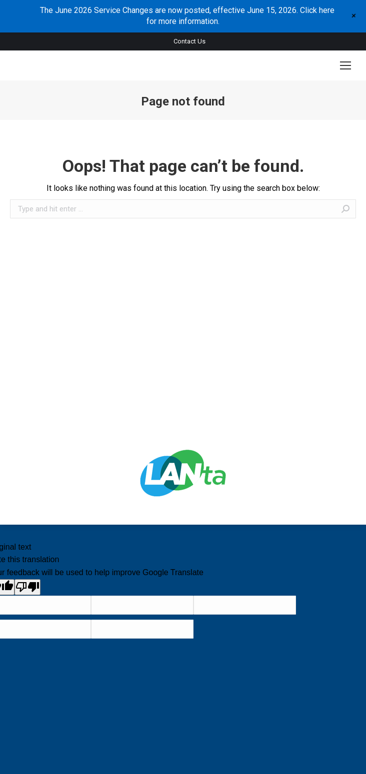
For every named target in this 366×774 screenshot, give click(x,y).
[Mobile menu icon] (345, 65)
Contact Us (190, 41)
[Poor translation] (27, 587)
